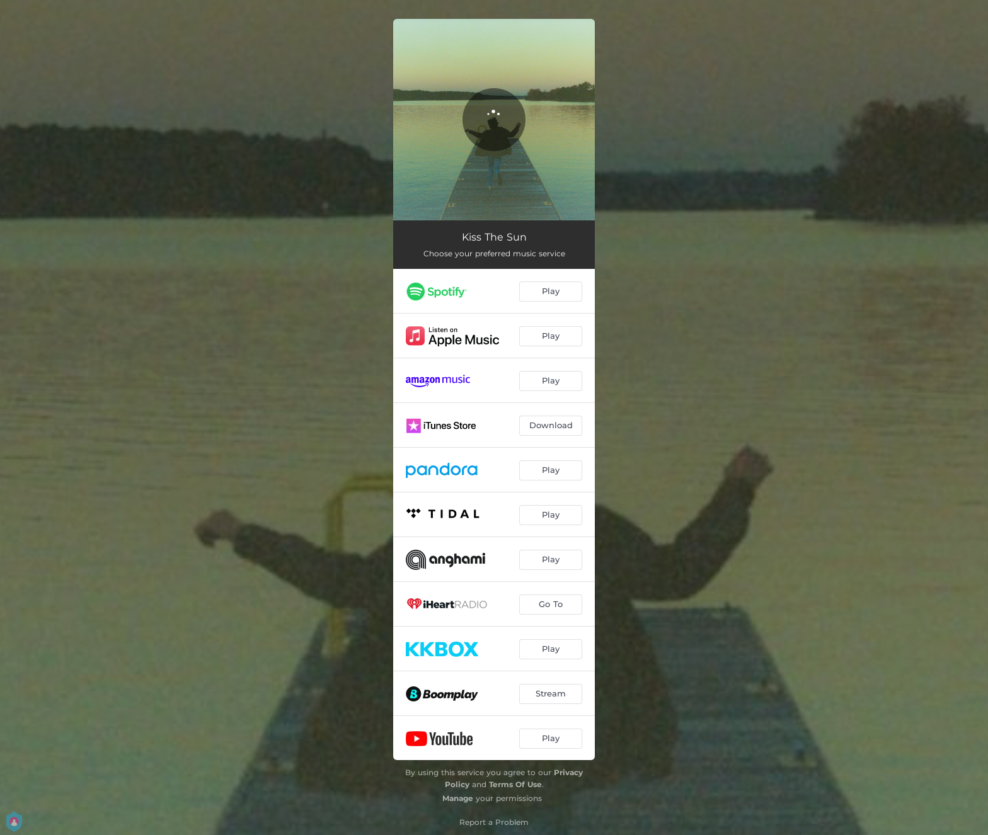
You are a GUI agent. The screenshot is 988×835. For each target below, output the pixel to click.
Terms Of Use (515, 784)
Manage (457, 798)
